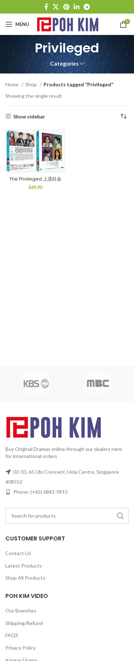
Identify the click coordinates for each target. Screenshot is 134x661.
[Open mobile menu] (17, 24)
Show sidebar (29, 116)
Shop (31, 84)
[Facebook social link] (46, 6)
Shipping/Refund (24, 623)
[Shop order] (123, 116)
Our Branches (20, 610)
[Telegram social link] (86, 6)
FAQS (11, 635)
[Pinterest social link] (66, 6)
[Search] (67, 516)
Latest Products (23, 566)
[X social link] (55, 6)
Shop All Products (25, 578)
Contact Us (18, 553)
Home (12, 84)
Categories (64, 63)
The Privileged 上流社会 (35, 179)
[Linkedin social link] (76, 6)
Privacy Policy (20, 648)
